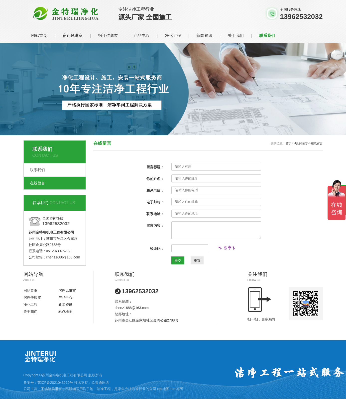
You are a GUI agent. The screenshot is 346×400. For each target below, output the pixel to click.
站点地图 (65, 312)
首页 (289, 143)
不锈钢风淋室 (51, 389)
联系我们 (267, 35)
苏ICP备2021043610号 (55, 383)
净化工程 (173, 35)
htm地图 (176, 389)
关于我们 (236, 35)
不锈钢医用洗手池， (81, 389)
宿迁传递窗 (108, 35)
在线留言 (37, 183)
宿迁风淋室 (73, 35)
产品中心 (141, 35)
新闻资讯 (204, 35)
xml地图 (163, 389)
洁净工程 (104, 389)
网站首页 (39, 35)
